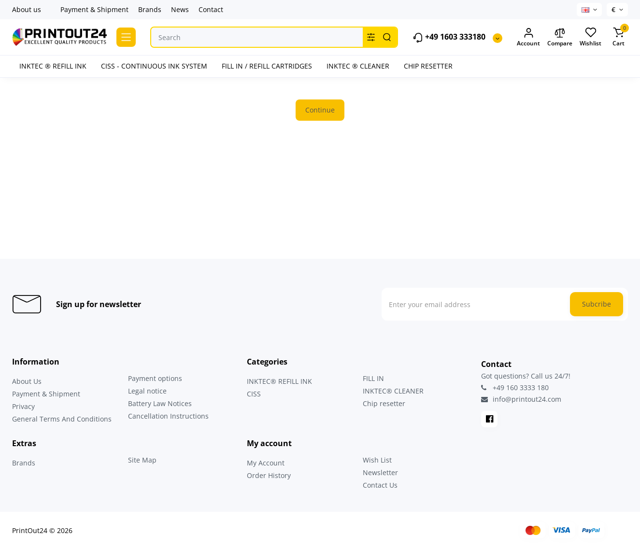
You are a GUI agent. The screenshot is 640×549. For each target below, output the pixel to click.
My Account (265, 462)
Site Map (142, 460)
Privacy (23, 406)
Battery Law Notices (160, 403)
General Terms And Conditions (62, 418)
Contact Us (380, 485)
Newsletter (380, 472)
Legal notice (147, 390)
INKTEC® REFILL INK (279, 381)
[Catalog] (126, 37)
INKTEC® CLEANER (393, 390)
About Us (27, 381)
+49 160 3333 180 (515, 387)
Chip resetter (384, 403)
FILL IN (373, 378)
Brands (149, 9)
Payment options (155, 378)
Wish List (377, 460)
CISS (254, 393)
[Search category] (371, 37)
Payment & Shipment (94, 9)
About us (26, 9)
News (180, 9)
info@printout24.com (521, 399)
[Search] (387, 37)
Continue (320, 109)
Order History (269, 475)
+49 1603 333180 (448, 37)
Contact (211, 9)
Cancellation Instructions (168, 416)
